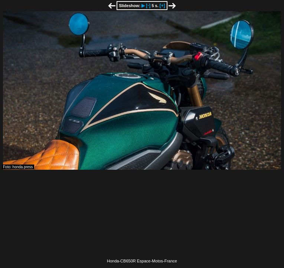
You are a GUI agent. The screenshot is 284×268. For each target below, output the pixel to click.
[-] (148, 5)
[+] (162, 5)
